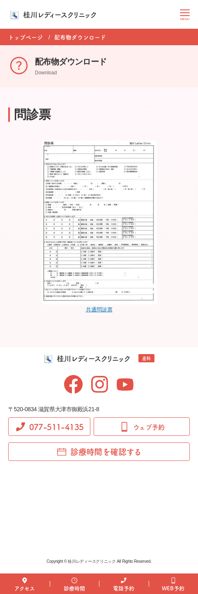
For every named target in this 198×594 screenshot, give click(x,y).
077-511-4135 (49, 427)
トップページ (25, 37)
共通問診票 (99, 309)
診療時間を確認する (99, 452)
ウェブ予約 (142, 426)
